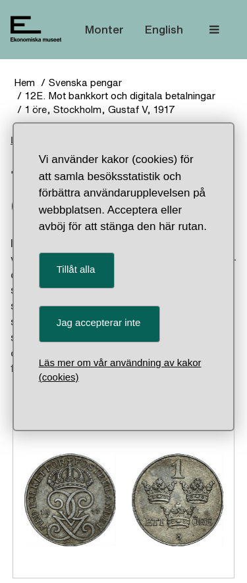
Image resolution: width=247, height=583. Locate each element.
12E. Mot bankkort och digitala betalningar (120, 96)
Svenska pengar (85, 82)
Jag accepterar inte (99, 322)
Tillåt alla (76, 269)
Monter (104, 29)
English (164, 29)
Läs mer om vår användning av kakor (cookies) (120, 370)
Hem (24, 82)
